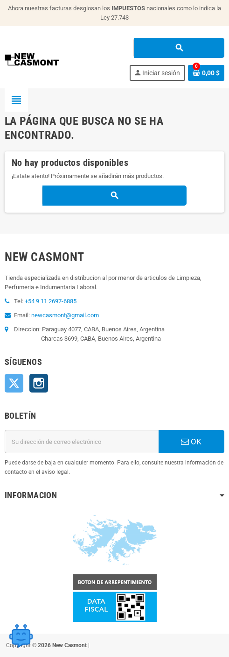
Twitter (14, 383)
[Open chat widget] (21, 636)
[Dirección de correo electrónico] (82, 441)
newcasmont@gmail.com (65, 315)
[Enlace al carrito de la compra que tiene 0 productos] (206, 73)
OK (191, 441)
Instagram (38, 383)
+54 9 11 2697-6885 (50, 301)
